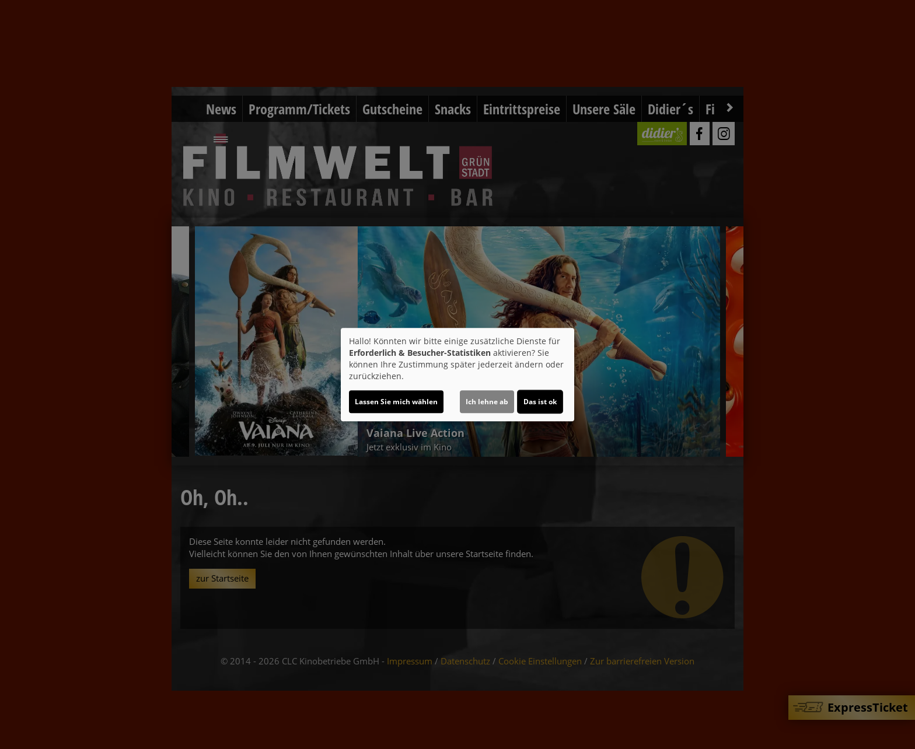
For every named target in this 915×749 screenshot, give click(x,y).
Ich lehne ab (487, 402)
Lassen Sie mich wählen (396, 402)
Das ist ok (540, 402)
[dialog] (457, 374)
